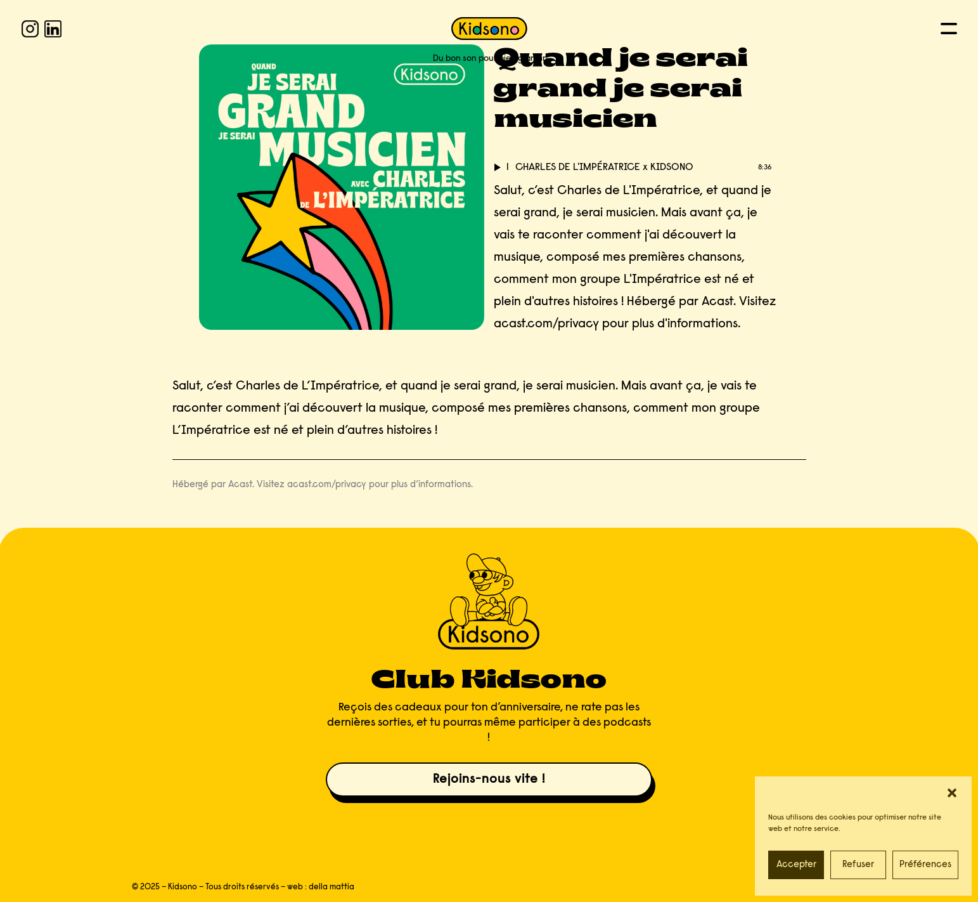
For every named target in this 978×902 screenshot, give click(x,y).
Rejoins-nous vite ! (489, 779)
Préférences (925, 865)
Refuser (858, 865)
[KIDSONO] (489, 28)
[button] (952, 793)
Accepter (796, 865)
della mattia (331, 887)
